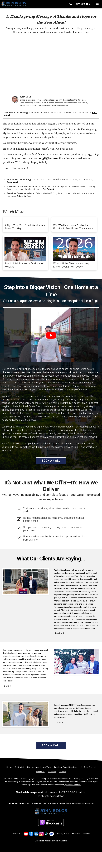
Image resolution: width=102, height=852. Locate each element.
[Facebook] (40, 771)
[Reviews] (62, 771)
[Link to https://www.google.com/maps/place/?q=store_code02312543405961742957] (51, 834)
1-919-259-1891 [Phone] (80, 3)
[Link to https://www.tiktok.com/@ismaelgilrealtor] (46, 834)
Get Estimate (49, 189)
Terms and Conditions (80, 833)
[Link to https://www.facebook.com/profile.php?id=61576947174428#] (31, 834)
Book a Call (12, 182)
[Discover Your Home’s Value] (39, 767)
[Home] (13, 4)
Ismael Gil (26, 97)
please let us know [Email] (73, 785)
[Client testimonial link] (25, 581)
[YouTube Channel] (88, 767)
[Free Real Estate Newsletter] (66, 767)
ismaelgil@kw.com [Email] (86, 803)
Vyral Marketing (60, 841)
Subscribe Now (24, 196)
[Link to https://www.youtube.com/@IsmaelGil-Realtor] (26, 834)
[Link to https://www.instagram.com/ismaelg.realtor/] (41, 834)
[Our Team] (52, 771)
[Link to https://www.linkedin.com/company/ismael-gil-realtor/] (36, 834)
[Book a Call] (19, 767)
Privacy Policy (63, 833)
